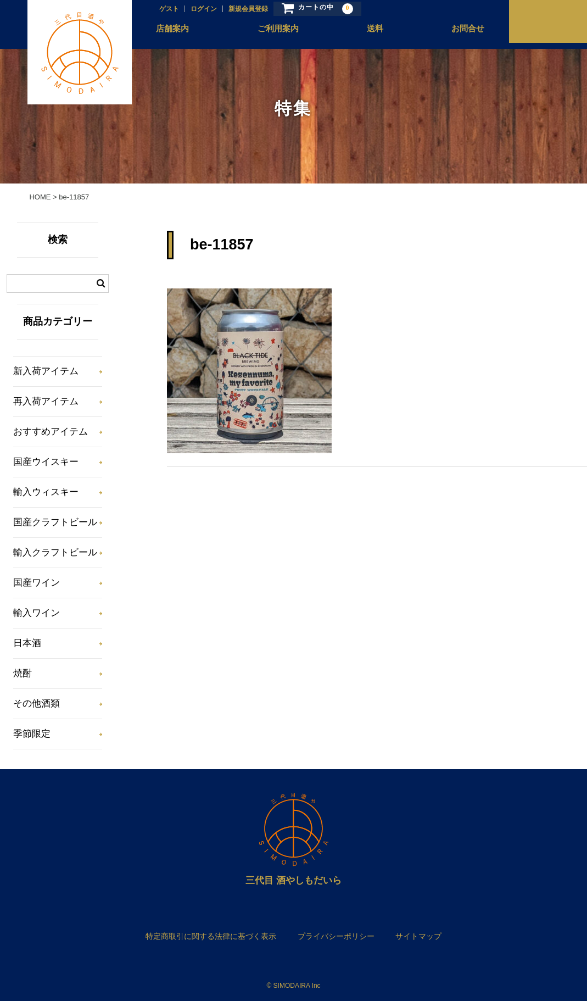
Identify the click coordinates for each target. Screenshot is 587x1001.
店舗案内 (164, 33)
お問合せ (455, 33)
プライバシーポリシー (336, 936)
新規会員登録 (238, 9)
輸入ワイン (36, 613)
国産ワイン (36, 582)
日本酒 (27, 643)
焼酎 (22, 673)
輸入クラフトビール (55, 552)
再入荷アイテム (46, 401)
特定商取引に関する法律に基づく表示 (211, 936)
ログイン (193, 9)
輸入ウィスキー (46, 492)
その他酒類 (36, 703)
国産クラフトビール (55, 522)
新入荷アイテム (46, 371)
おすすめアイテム (50, 431)
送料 (364, 33)
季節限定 (32, 733)
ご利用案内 (268, 33)
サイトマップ (418, 936)
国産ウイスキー (46, 462)
